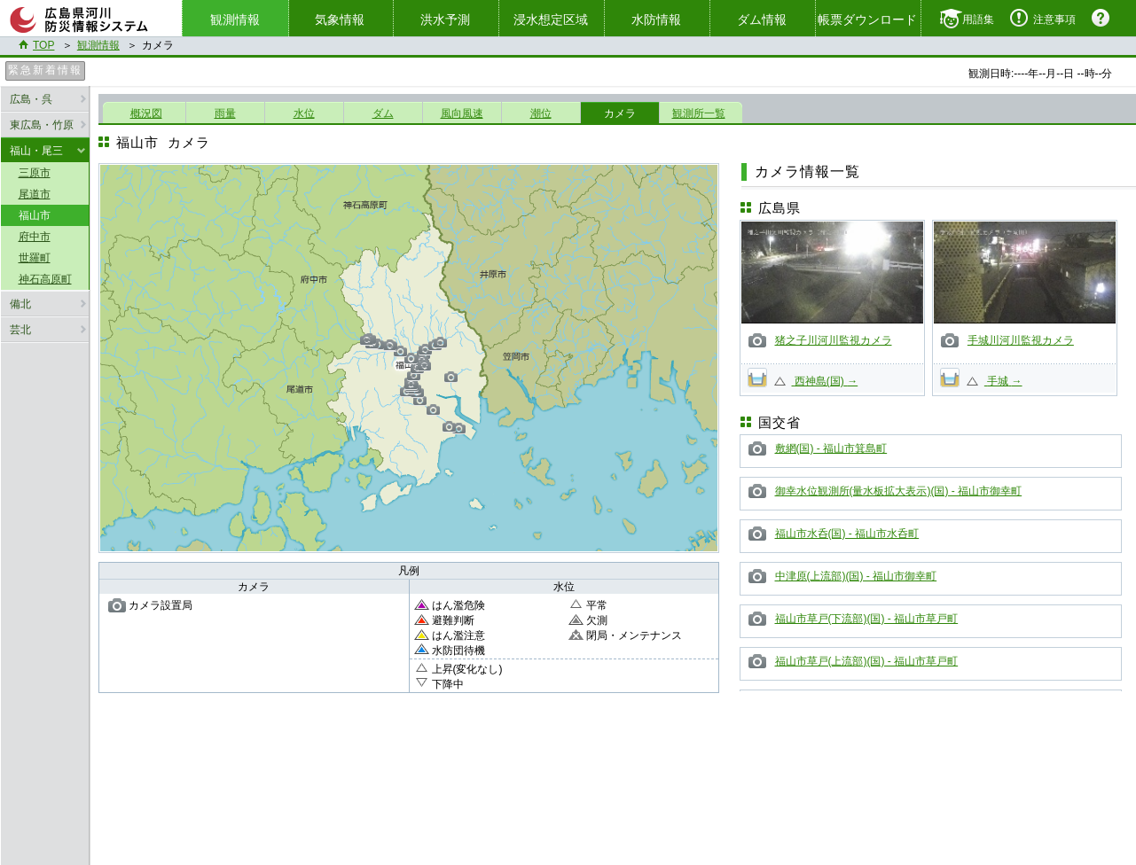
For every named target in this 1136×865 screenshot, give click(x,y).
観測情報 (98, 45)
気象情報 (339, 19)
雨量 (225, 113)
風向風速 (462, 113)
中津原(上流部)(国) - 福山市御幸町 (856, 576)
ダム (383, 113)
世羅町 (35, 258)
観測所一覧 (698, 113)
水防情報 (656, 19)
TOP (43, 45)
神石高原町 (45, 279)
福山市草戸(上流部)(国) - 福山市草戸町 (867, 661)
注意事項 (1054, 19)
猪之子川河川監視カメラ (833, 340)
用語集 (978, 19)
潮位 (541, 113)
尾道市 (35, 194)
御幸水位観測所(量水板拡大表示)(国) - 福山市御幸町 (898, 491)
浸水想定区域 (550, 19)
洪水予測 (445, 19)
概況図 (146, 113)
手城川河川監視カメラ (1021, 340)
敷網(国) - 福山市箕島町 (831, 448)
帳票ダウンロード (867, 19)
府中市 (35, 236)
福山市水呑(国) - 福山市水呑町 (847, 533)
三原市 (35, 173)
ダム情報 (762, 19)
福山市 (35, 215)
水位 (304, 113)
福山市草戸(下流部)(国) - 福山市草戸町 (867, 618)
